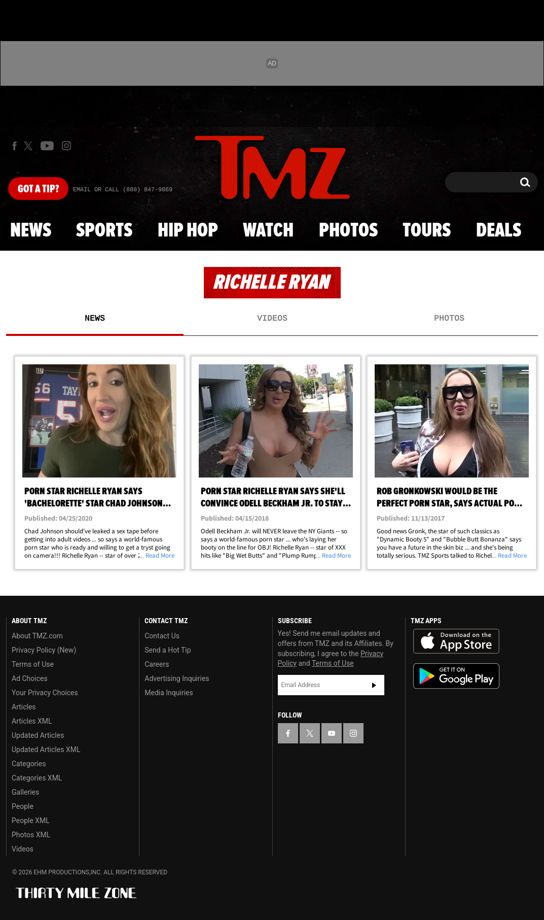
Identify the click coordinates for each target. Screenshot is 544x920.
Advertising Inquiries (176, 678)
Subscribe (374, 685)
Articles (24, 707)
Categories (29, 764)
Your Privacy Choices (45, 693)
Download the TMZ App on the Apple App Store (456, 641)
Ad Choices (30, 678)
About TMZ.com (37, 636)
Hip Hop (188, 231)
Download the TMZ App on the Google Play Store (456, 676)
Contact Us (161, 636)
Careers (156, 664)
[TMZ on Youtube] (47, 145)
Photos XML (31, 835)
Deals (498, 231)
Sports (104, 231)
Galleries (25, 792)
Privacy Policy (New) (44, 650)
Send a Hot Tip (167, 650)
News (30, 231)
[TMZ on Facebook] (14, 145)
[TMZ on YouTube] (331, 733)
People (22, 806)
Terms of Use (33, 664)
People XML (31, 820)
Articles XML (32, 721)
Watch (268, 231)
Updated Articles (38, 735)
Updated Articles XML (46, 749)
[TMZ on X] (30, 145)
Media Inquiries (168, 693)
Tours (427, 231)
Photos (348, 231)
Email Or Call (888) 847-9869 (122, 189)
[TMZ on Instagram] (66, 145)
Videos (272, 318)
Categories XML (37, 778)
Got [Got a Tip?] (38, 189)
